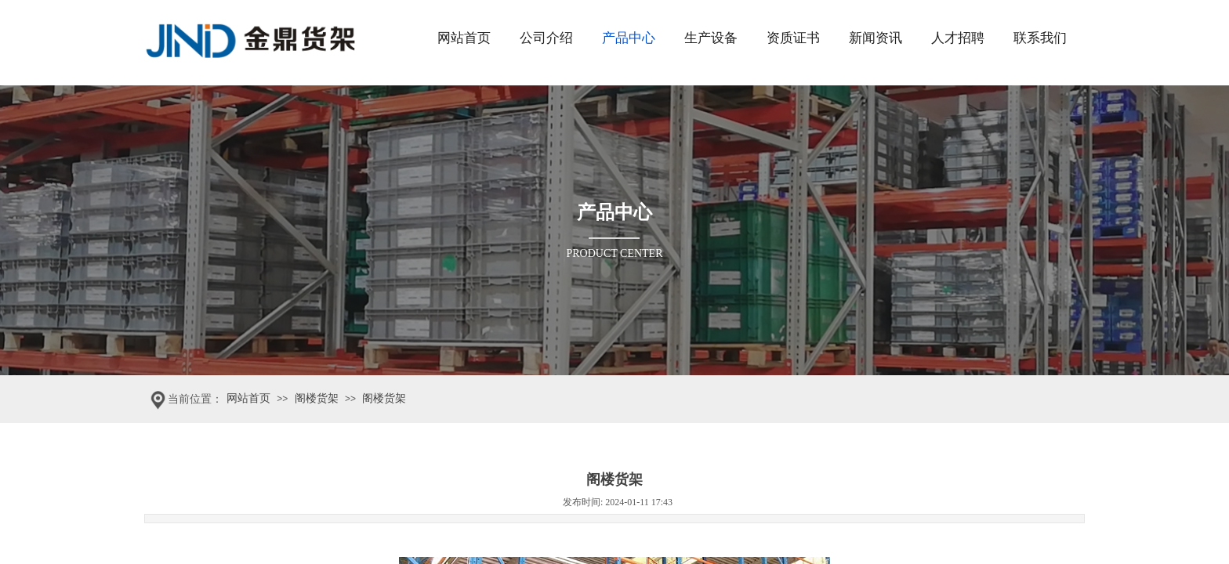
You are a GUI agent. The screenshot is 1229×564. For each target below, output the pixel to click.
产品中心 (628, 38)
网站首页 (464, 38)
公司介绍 (546, 38)
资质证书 (793, 38)
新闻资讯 (875, 38)
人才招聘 (957, 38)
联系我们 (1040, 38)
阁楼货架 (317, 398)
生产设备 (711, 38)
